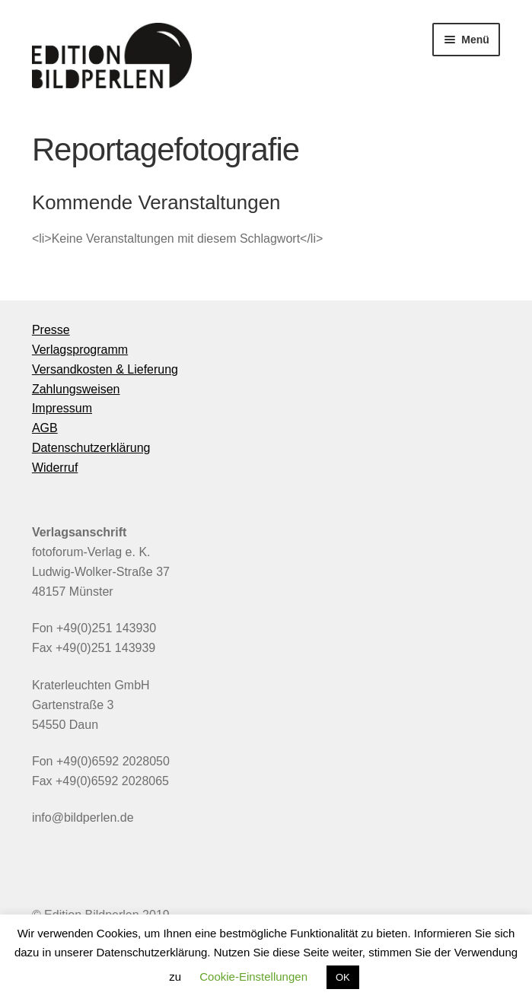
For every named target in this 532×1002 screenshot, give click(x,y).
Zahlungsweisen (76, 389)
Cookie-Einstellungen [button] (253, 976)
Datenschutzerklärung (91, 447)
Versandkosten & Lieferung (105, 369)
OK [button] (343, 977)
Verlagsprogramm (80, 349)
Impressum (62, 408)
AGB (45, 427)
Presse (51, 329)
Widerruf (55, 467)
